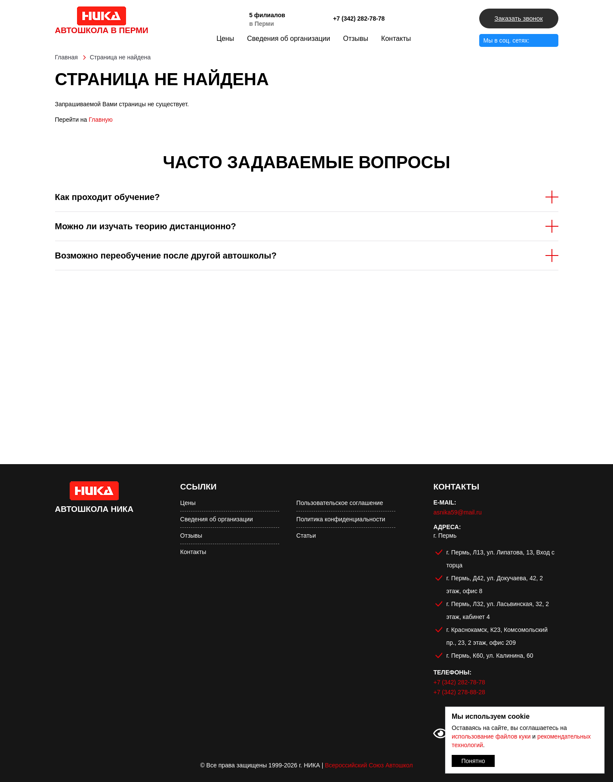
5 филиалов (267, 15)
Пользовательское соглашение (339, 502)
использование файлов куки (491, 736)
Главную (100, 119)
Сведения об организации (288, 38)
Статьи (306, 535)
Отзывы (355, 38)
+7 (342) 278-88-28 (459, 692)
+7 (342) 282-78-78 (359, 18)
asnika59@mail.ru (457, 512)
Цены (225, 38)
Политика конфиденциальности (340, 519)
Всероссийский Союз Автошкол (369, 765)
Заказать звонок (518, 18)
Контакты (396, 38)
